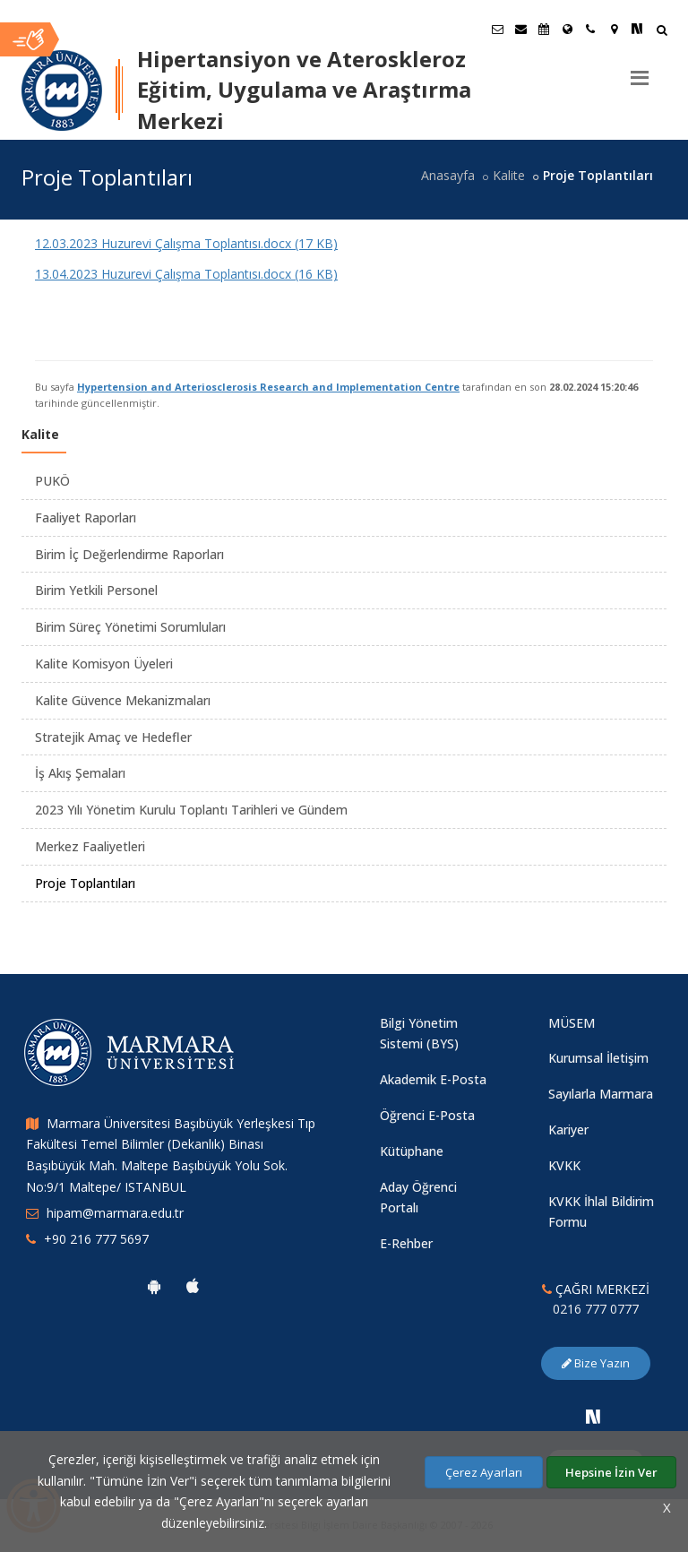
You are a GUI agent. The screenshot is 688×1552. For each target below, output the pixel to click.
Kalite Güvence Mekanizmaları (123, 700)
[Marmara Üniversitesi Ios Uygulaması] (192, 1286)
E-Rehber (406, 1243)
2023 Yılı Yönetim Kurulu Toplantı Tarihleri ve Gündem (191, 809)
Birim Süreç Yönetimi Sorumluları (130, 626)
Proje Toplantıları (85, 883)
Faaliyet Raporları (85, 517)
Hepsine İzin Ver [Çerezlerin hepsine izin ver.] (611, 1472)
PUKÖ (52, 480)
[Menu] (639, 70)
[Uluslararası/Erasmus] (567, 28)
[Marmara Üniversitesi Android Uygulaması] (154, 1286)
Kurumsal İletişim (598, 1057)
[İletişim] (590, 28)
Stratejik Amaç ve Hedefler (113, 737)
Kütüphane (411, 1151)
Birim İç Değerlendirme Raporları (129, 554)
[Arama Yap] (661, 31)
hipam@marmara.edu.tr (115, 1212)
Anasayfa (448, 175)
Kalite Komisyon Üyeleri (104, 663)
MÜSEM (571, 1022)
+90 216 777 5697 (96, 1238)
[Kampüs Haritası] (614, 28)
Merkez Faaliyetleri (90, 846)
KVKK (564, 1165)
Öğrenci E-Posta (427, 1115)
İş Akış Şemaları (80, 772)
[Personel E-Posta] (520, 28)
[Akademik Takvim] (544, 28)
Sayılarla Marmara (600, 1093)
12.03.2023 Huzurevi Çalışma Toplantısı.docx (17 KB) (186, 243)
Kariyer (568, 1129)
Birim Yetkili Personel (96, 590)
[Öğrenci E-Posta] (497, 28)
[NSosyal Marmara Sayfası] (637, 28)
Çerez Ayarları (483, 1472)
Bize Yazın (596, 1363)
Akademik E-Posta (433, 1079)
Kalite (509, 175)
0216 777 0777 (596, 1308)
